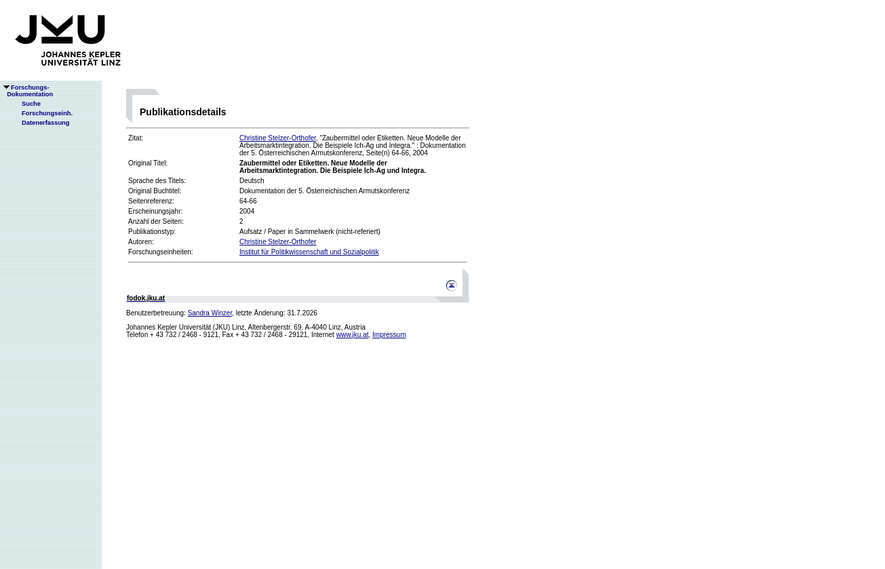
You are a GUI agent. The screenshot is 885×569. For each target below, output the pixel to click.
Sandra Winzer (210, 313)
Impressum (389, 334)
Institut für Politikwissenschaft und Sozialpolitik (309, 252)
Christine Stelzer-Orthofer (277, 138)
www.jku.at (352, 334)
